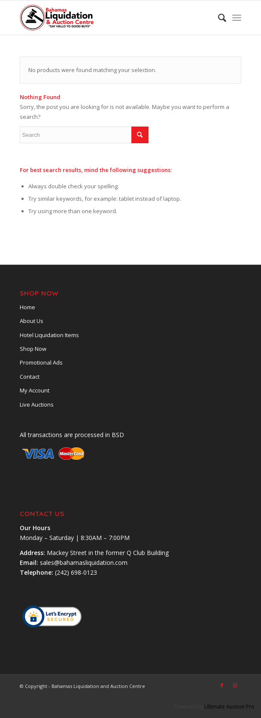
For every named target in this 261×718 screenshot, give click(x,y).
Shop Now (33, 349)
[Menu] (236, 17)
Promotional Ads (41, 362)
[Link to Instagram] (234, 685)
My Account (34, 390)
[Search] (217, 17)
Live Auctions (37, 404)
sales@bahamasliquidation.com (83, 562)
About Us (31, 321)
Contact (29, 376)
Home (27, 307)
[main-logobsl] (108, 17)
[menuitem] (217, 17)
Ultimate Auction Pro (229, 706)
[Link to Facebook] (221, 685)
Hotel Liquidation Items (49, 335)
